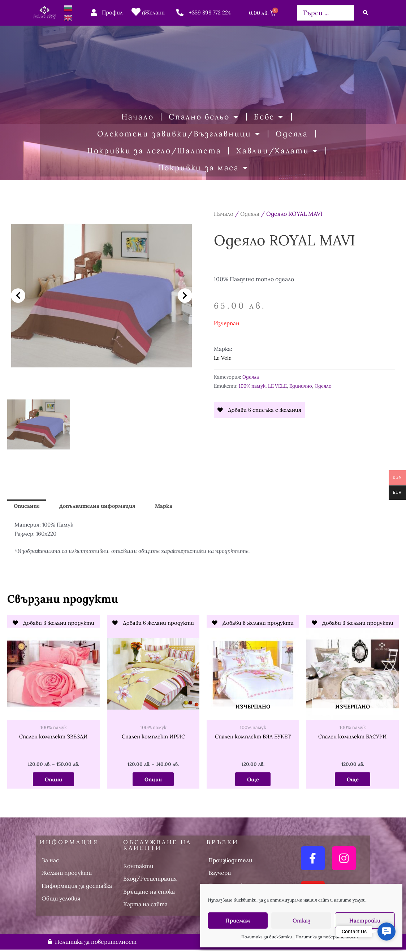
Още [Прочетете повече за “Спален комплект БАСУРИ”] (352, 780)
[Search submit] (365, 12)
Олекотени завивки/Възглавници (178, 134)
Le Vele (223, 357)
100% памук (252, 386)
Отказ (301, 920)
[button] (18, 295)
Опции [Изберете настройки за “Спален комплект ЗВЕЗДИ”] (53, 780)
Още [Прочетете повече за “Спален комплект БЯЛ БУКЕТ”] (253, 780)
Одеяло (324, 386)
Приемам (237, 920)
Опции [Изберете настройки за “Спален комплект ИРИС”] (153, 780)
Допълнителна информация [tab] (99, 506)
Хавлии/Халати (277, 151)
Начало (137, 117)
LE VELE (278, 386)
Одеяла (292, 134)
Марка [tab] (166, 506)
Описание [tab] (27, 506)
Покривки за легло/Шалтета (154, 151)
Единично (302, 386)
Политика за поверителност (326, 936)
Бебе (269, 117)
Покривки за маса (203, 168)
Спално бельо (204, 117)
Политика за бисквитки (266, 936)
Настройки (364, 920)
